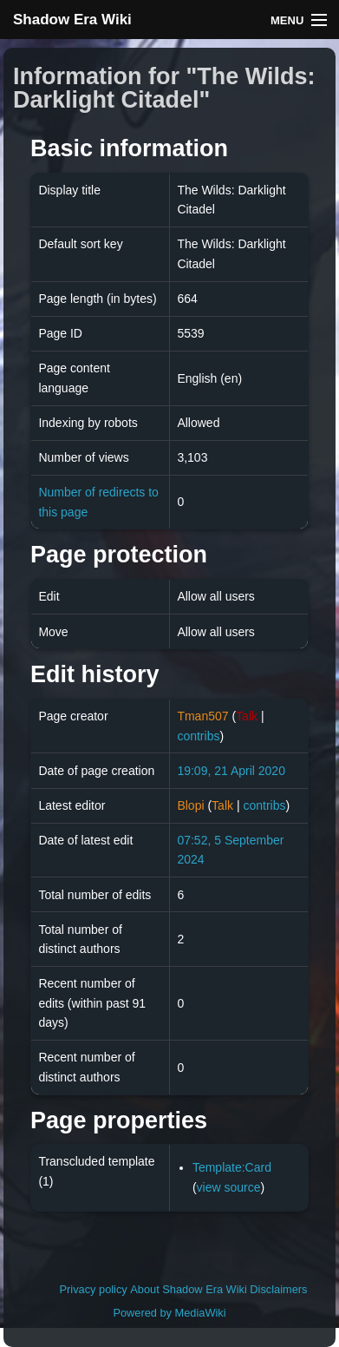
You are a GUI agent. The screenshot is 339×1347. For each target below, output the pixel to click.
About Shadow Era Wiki (188, 1289)
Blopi (190, 805)
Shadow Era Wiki (72, 19)
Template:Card (231, 1167)
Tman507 (202, 716)
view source (229, 1187)
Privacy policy (93, 1289)
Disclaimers (278, 1289)
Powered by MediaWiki (169, 1312)
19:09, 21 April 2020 (231, 771)
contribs (198, 736)
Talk (247, 716)
